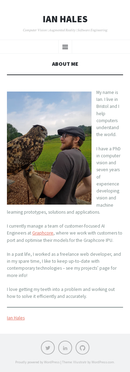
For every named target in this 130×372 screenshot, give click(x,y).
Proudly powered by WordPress (37, 362)
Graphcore (42, 233)
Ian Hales (65, 19)
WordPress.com (103, 362)
